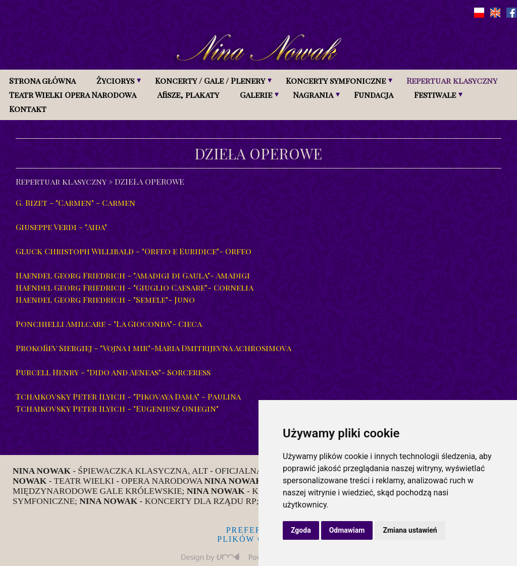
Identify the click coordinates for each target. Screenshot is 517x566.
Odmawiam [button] (347, 530)
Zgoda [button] (301, 530)
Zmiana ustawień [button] (410, 530)
